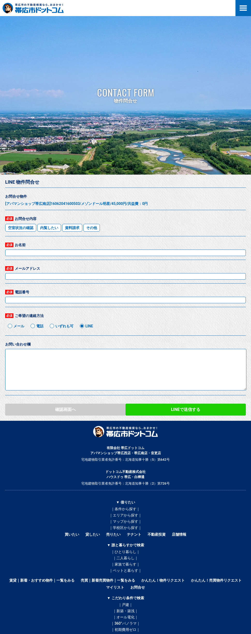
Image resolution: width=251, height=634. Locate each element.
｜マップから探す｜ (125, 521)
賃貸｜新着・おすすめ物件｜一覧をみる (42, 580)
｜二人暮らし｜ (125, 558)
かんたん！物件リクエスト (163, 580)
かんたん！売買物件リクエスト (216, 580)
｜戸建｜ (125, 605)
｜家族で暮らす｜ (125, 564)
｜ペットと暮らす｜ (125, 570)
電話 (39, 326)
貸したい (92, 534)
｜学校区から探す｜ (125, 528)
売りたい (113, 534)
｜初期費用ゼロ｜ (125, 630)
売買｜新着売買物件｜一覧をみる (108, 580)
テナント (134, 534)
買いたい (72, 534)
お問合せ (137, 587)
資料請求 (72, 228)
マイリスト (115, 587)
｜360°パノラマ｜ (125, 623)
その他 (91, 228)
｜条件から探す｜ (125, 509)
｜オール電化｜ (125, 617)
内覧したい (49, 228)
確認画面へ (65, 409)
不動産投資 (156, 534)
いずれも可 (64, 326)
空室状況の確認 (20, 228)
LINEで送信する (186, 409)
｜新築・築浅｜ (125, 611)
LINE (89, 326)
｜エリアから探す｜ (125, 515)
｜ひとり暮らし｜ (125, 552)
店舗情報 (179, 534)
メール (18, 326)
